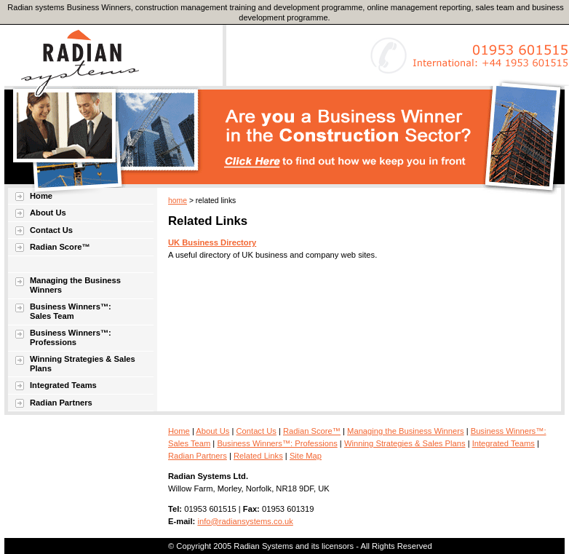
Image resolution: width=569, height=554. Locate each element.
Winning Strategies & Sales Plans (82, 364)
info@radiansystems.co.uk (245, 521)
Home (41, 195)
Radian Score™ (60, 246)
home (177, 201)
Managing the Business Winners (75, 285)
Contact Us (51, 230)
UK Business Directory (212, 242)
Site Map (306, 455)
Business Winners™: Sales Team (70, 311)
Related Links (258, 455)
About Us (48, 212)
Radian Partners (61, 402)
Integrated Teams (63, 385)
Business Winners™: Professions (70, 337)
